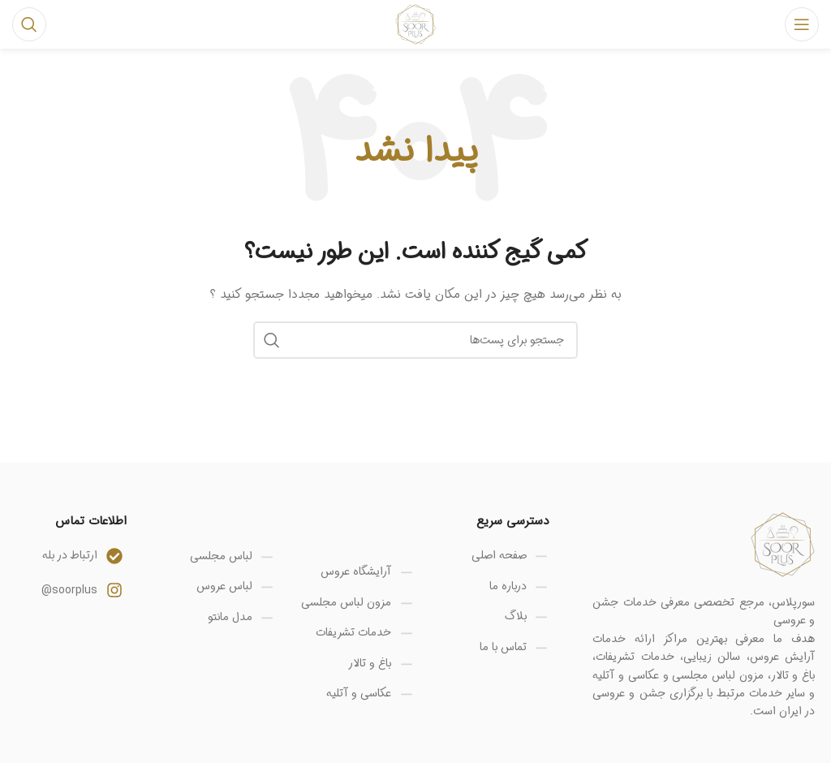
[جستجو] (29, 24)
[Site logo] (415, 24)
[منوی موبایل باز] (802, 24)
